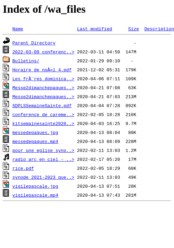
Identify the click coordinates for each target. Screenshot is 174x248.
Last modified (94, 28)
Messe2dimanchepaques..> (43, 87)
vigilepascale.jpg (35, 186)
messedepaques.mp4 (35, 141)
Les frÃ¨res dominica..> (43, 78)
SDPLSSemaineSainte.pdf (42, 105)
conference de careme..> (43, 114)
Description (159, 28)
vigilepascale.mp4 (35, 195)
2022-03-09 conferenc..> (43, 52)
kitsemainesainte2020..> (43, 123)
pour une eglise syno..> (43, 150)
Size (133, 28)
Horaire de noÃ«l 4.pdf (42, 69)
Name (17, 28)
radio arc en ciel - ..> (43, 159)
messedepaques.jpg (35, 132)
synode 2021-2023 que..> (43, 177)
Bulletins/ (25, 61)
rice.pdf (23, 168)
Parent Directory (34, 43)
